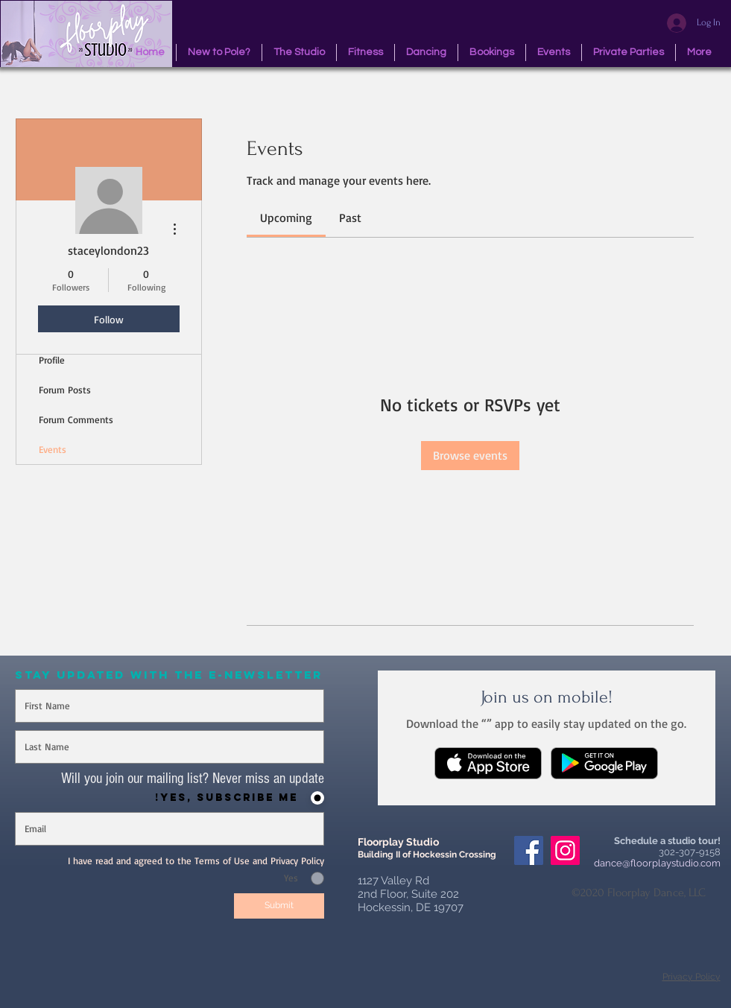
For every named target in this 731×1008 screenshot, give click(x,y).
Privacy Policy (691, 976)
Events (52, 449)
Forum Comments (76, 419)
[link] (286, 217)
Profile (52, 360)
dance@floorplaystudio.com (657, 863)
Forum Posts (65, 390)
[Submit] (279, 906)
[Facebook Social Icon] (528, 850)
